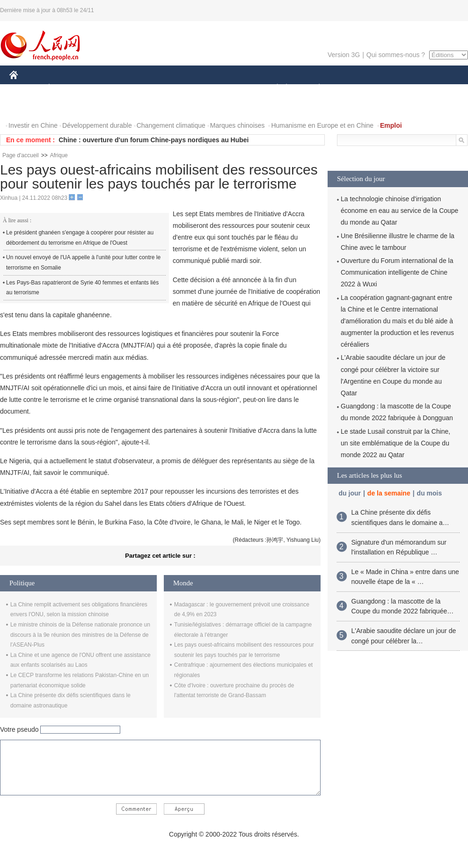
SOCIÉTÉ (272, 88)
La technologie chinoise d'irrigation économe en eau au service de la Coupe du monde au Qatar (399, 210)
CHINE (25, 88)
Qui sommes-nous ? (395, 54)
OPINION (435, 88)
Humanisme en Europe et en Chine (322, 125)
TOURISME (392, 88)
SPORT (351, 88)
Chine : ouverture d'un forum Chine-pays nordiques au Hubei (153, 140)
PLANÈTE (314, 88)
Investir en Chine (33, 125)
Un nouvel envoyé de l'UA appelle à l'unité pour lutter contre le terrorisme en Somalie (83, 262)
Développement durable (97, 125)
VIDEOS (66, 107)
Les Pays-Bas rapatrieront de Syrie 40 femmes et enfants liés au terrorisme (82, 287)
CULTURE (231, 88)
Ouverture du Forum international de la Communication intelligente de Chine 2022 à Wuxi (397, 272)
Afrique (59, 155)
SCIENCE (189, 88)
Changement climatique (171, 125)
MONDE (109, 88)
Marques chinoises (237, 125)
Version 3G (344, 54)
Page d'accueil (20, 155)
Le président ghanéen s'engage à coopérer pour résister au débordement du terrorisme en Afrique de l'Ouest (80, 237)
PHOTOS (28, 107)
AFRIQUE (148, 88)
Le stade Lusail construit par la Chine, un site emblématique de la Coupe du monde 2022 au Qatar (395, 443)
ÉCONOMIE (66, 88)
